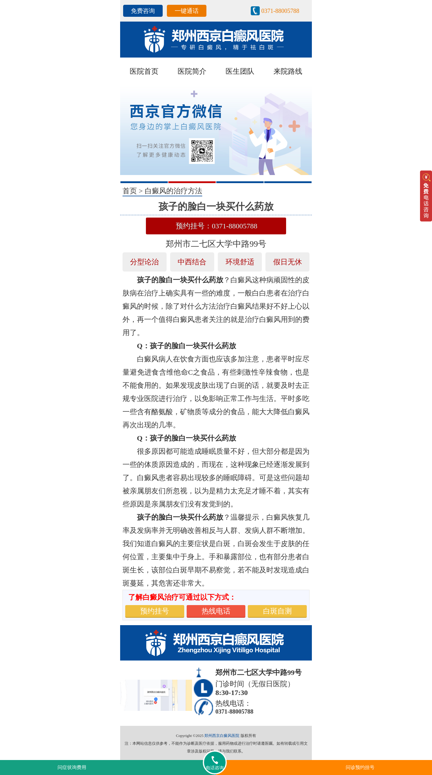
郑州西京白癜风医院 (221, 735)
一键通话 (187, 10)
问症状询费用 (72, 767)
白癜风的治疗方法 (173, 191)
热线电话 (216, 611)
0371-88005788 (280, 10)
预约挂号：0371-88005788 (216, 226)
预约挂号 (154, 611)
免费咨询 (143, 10)
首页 (130, 191)
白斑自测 (277, 611)
